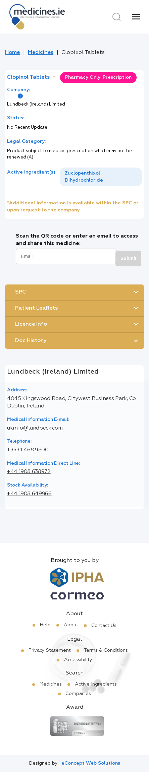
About (71, 625)
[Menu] (136, 17)
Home (12, 52)
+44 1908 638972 (29, 471)
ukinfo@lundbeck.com (34, 428)
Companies (78, 693)
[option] (101, 177)
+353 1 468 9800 (28, 450)
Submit (128, 258)
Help (45, 625)
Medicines (40, 52)
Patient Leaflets (36, 308)
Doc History (30, 340)
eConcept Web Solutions (90, 763)
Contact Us (103, 625)
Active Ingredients (96, 684)
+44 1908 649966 (29, 494)
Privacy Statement (50, 650)
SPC (20, 292)
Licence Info (31, 324)
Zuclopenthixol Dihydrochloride (84, 177)
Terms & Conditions (106, 650)
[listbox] (101, 177)
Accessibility (78, 659)
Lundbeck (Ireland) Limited (36, 104)
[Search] (116, 17)
